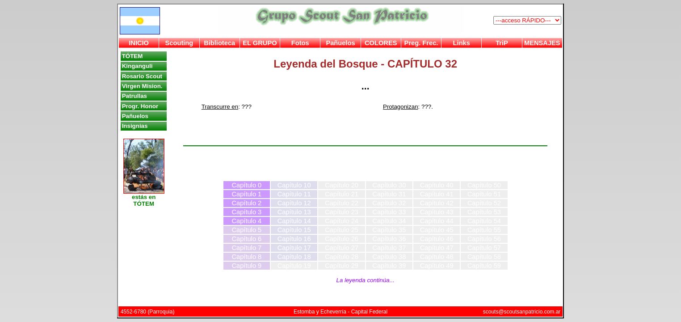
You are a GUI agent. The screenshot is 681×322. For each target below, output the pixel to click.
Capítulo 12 (294, 203)
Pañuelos (340, 43)
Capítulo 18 (294, 256)
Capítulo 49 (437, 265)
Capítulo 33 (389, 212)
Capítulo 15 (294, 229)
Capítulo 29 (341, 265)
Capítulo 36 (389, 238)
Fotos (300, 43)
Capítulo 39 (389, 265)
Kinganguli (137, 66)
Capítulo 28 (341, 256)
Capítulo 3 (246, 212)
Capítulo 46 (437, 238)
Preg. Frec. (421, 43)
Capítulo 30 (389, 185)
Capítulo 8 (246, 256)
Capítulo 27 (341, 247)
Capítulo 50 (484, 185)
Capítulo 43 (437, 212)
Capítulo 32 (389, 203)
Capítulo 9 (246, 265)
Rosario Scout (142, 76)
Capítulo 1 (246, 194)
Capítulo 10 (294, 185)
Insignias (135, 126)
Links (461, 43)
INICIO (139, 43)
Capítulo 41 (437, 194)
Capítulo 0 (246, 185)
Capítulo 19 (294, 265)
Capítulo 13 (294, 212)
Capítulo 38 (389, 256)
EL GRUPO (260, 43)
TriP (502, 43)
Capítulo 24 (341, 221)
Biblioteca (219, 43)
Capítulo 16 (294, 238)
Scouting (179, 43)
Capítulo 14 (294, 221)
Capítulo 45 (437, 229)
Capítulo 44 (437, 221)
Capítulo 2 (246, 203)
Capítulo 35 (389, 229)
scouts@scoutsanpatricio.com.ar (522, 312)
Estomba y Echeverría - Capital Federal (340, 312)
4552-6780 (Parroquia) (148, 312)
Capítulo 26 (341, 238)
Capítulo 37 (389, 247)
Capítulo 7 (246, 247)
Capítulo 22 (341, 203)
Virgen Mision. (142, 86)
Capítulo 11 (294, 194)
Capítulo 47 (437, 247)
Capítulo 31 (389, 194)
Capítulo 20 (341, 185)
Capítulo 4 (246, 221)
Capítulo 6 (246, 238)
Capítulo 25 (341, 229)
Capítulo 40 (437, 185)
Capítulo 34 (389, 221)
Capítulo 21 (341, 194)
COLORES (381, 43)
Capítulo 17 (294, 247)
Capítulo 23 (341, 212)
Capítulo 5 (246, 229)
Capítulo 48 (437, 256)
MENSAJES (542, 43)
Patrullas (134, 96)
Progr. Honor (140, 106)
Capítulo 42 (437, 203)
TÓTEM (132, 56)
